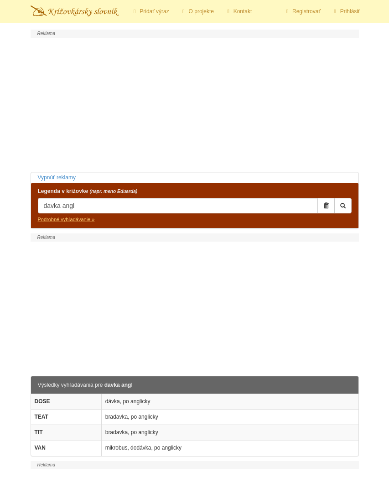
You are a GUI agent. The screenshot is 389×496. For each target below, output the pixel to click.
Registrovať (302, 11)
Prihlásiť (346, 11)
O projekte (197, 11)
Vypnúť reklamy (57, 177)
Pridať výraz (150, 11)
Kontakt (238, 11)
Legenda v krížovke (88, 191)
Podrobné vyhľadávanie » (66, 219)
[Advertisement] (195, 103)
